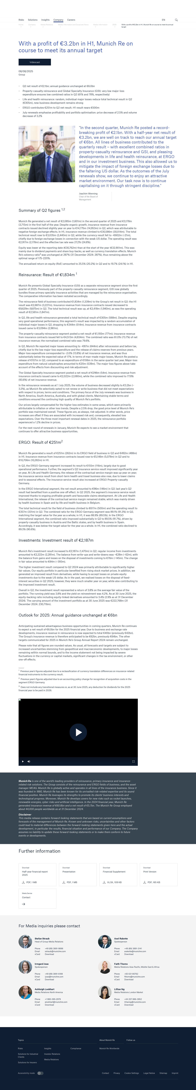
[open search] (176, 20)
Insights (47, 1048)
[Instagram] (148, 1047)
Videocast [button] (35, 62)
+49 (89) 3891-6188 (54, 974)
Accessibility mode (31, 1073)
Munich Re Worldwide (109, 1048)
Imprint (175, 1073)
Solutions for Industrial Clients (28, 1055)
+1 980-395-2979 (53, 999)
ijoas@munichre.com (54, 976)
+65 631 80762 (131, 974)
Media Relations (51, 1059)
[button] (21, 19)
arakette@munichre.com (135, 951)
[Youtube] (139, 1047)
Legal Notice (149, 1073)
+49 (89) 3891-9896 (54, 948)
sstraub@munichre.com (55, 951)
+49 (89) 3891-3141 (133, 948)
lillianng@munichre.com (135, 1002)
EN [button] (163, 19)
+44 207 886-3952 (133, 999)
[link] (45, 19)
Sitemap (163, 1073)
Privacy (117, 1073)
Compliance (75, 1048)
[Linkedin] (130, 1047)
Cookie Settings (131, 1073)
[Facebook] (156, 1047)
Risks (20, 1048)
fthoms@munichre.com (134, 976)
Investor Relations (52, 1054)
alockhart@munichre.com (56, 1002)
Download (49, 954)
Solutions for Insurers (27, 1062)
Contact (105, 1073)
